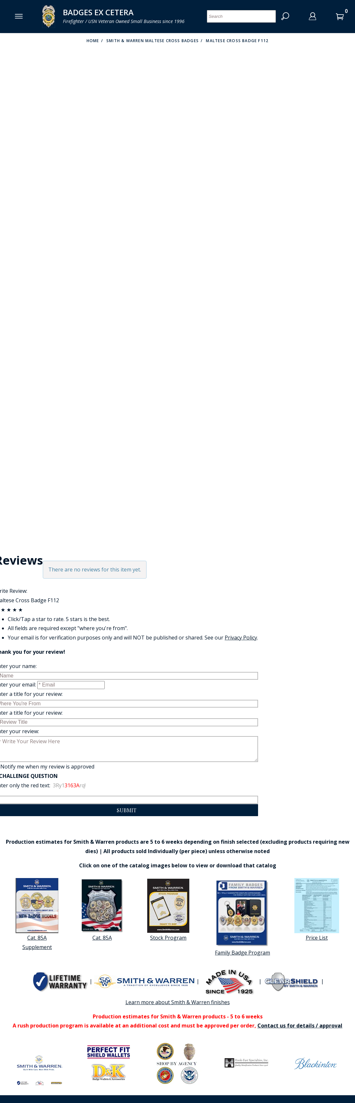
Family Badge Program (242, 917)
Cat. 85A (102, 909)
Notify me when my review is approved (47, 766)
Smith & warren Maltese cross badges (152, 40)
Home (93, 40)
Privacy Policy (241, 637)
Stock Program (168, 909)
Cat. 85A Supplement (37, 914)
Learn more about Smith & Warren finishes (177, 1002)
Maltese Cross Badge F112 (237, 40)
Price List (316, 909)
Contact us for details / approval (299, 1025)
